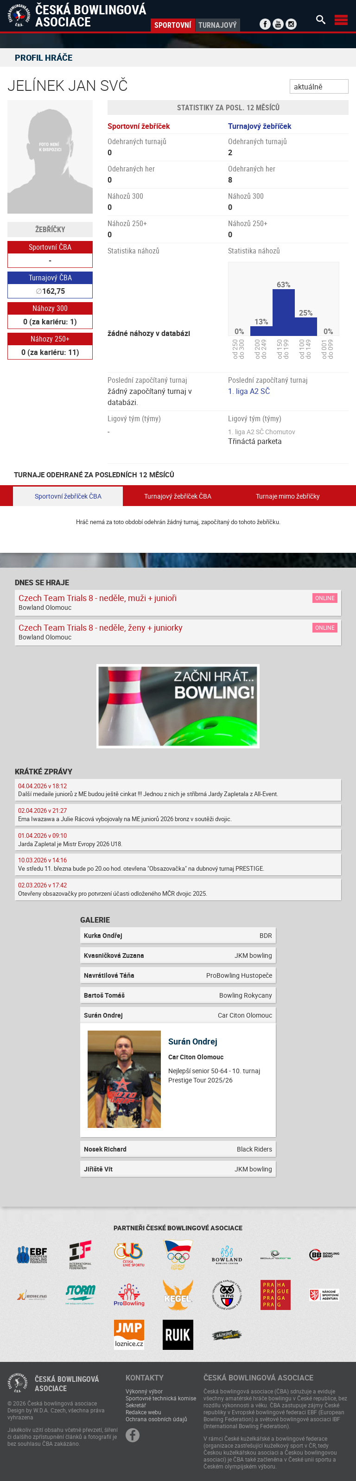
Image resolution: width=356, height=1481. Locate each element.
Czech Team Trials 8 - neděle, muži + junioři (98, 597)
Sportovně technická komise (161, 1398)
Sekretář (136, 1405)
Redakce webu (143, 1412)
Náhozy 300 (50, 308)
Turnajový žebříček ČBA (177, 496)
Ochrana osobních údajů (156, 1419)
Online (325, 597)
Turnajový (217, 25)
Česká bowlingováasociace (67, 1383)
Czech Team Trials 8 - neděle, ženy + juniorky (101, 627)
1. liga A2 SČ (249, 391)
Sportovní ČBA (50, 247)
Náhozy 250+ (50, 339)
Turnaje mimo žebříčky (288, 496)
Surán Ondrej (192, 1041)
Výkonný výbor (144, 1391)
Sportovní (172, 25)
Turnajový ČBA (50, 277)
